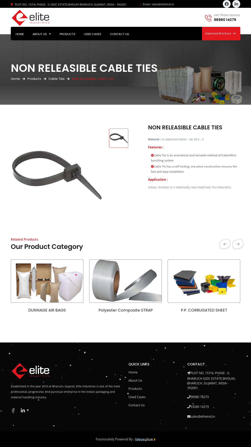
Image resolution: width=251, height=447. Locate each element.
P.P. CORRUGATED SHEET (204, 310)
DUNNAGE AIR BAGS (47, 310)
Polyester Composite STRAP (125, 310)
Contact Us (119, 34)
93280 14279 (199, 407)
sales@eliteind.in (202, 416)
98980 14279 (225, 19)
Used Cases (92, 34)
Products (67, 34)
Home (20, 34)
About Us (40, 34)
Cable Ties (56, 79)
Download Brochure (220, 33)
